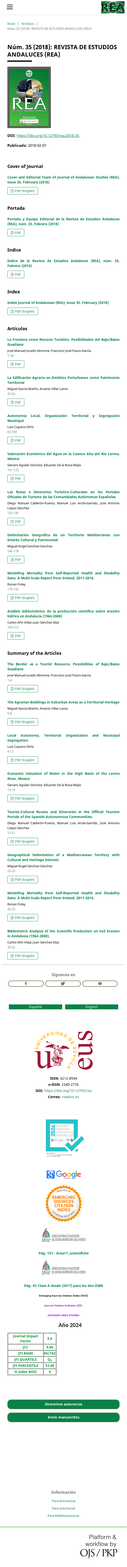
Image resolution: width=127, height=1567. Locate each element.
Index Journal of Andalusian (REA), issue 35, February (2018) (58, 302)
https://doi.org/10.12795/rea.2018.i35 (48, 135)
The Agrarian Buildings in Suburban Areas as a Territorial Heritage (63, 702)
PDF (17, 232)
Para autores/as (63, 1508)
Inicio (11, 23)
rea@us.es (70, 1096)
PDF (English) (24, 191)
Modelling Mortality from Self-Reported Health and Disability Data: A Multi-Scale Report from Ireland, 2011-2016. (63, 575)
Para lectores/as (63, 1501)
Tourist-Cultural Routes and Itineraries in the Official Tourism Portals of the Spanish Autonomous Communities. (63, 814)
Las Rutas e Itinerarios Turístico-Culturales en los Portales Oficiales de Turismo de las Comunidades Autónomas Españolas (63, 494)
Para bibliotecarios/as (63, 1515)
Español (35, 1006)
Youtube (100, 984)
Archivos (27, 23)
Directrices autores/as (63, 1404)
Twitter (63, 984)
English (91, 1006)
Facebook (26, 984)
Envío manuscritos (63, 1417)
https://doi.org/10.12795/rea (68, 1090)
